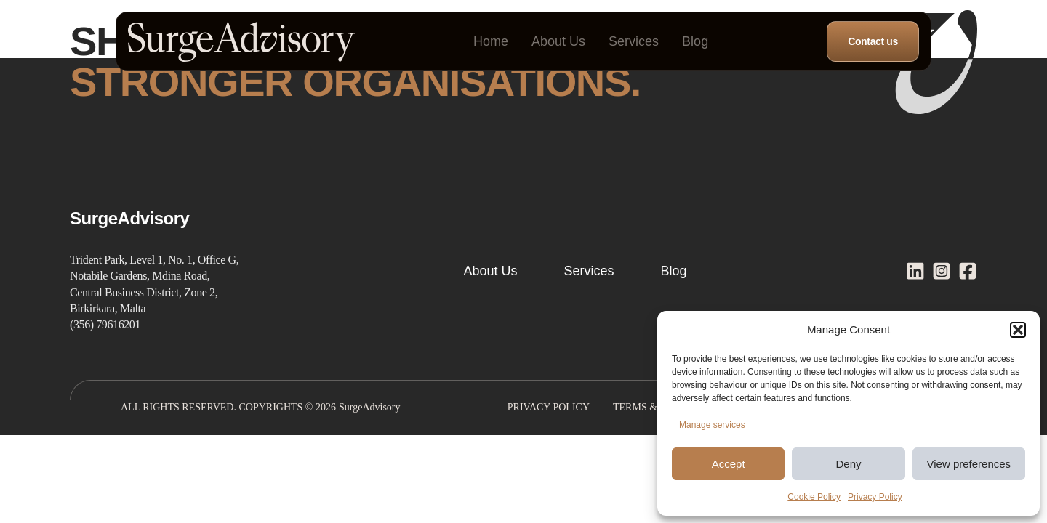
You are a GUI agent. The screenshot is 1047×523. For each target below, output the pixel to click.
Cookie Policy (814, 497)
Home (490, 41)
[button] (1018, 330)
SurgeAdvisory (370, 407)
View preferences (969, 464)
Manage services (712, 425)
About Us (558, 41)
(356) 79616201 (105, 324)
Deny (848, 464)
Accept (728, 464)
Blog (695, 41)
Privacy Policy (875, 497)
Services (634, 41)
